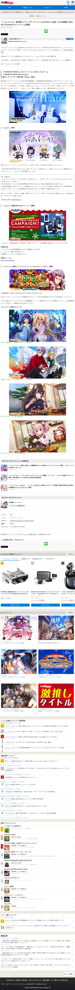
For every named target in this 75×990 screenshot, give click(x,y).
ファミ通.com (55, 980)
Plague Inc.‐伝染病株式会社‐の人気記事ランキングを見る (15, 796)
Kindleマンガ (25, 559)
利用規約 (18, 980)
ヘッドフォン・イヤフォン (10, 559)
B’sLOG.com (63, 980)
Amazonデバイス (37, 559)
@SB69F (17, 249)
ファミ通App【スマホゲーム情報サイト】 (12, 12)
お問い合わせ (10, 980)
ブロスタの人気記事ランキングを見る (11, 788)
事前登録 (32, 16)
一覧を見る (70, 554)
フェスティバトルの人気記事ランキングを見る (13, 803)
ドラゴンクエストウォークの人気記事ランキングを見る (15, 774)
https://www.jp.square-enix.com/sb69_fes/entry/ (22, 520)
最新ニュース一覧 (31, 12)
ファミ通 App (7, 3)
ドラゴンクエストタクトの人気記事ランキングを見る (15, 817)
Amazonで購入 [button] (15, 605)
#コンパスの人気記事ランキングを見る (11, 765)
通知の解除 (46, 980)
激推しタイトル (41, 16)
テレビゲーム (50, 559)
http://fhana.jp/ (16, 199)
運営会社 (24, 980)
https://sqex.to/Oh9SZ (8, 260)
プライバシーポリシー (35, 980)
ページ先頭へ (69, 974)
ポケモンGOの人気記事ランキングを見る (12, 810)
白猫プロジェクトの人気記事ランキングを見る (13, 781)
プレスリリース (41, 12)
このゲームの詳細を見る (18, 505)
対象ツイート (32, 249)
